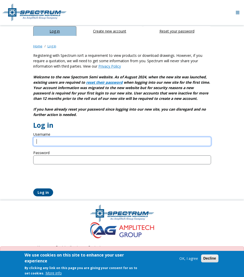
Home (37, 46)
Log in (55, 31)
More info (53, 273)
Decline (209, 258)
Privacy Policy (109, 66)
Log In (52, 46)
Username (41, 134)
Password (41, 152)
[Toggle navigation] (237, 12)
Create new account (109, 31)
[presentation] (72, 178)
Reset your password (176, 31)
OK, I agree (188, 258)
